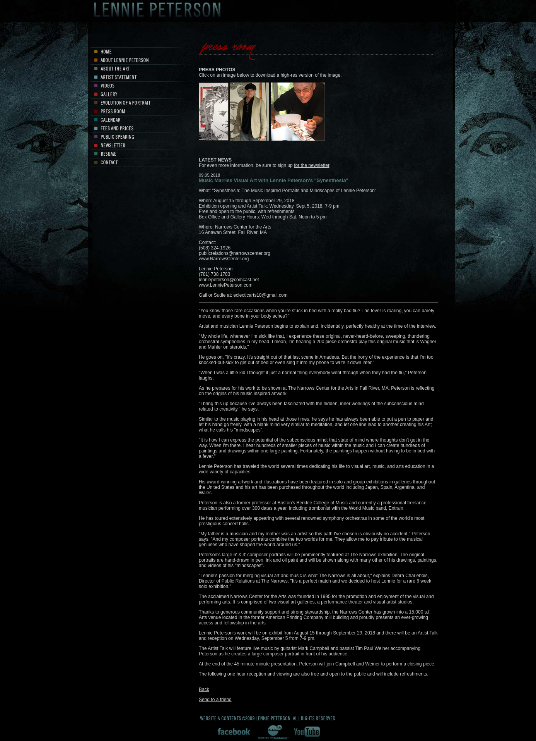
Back (204, 689)
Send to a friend (215, 699)
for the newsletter (311, 165)
